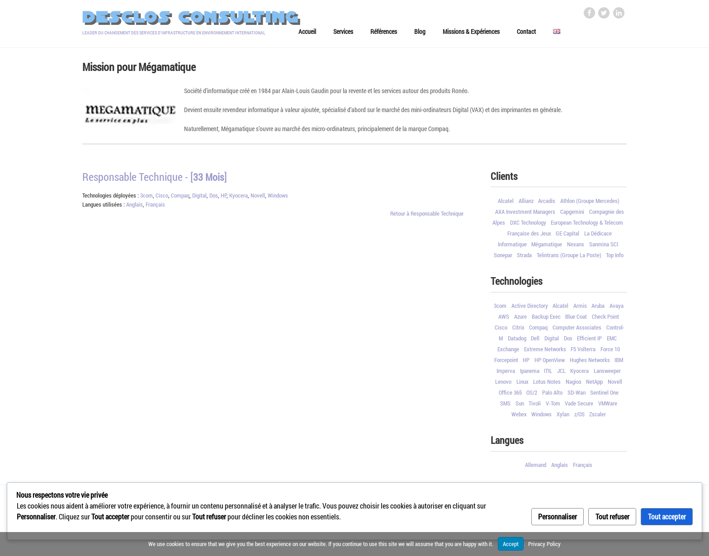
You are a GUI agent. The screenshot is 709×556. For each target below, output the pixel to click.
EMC (612, 341)
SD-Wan (576, 395)
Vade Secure (579, 406)
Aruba (598, 308)
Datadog (517, 341)
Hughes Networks (590, 363)
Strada (524, 257)
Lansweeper (607, 373)
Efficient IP (589, 341)
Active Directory (529, 308)
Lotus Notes (547, 384)
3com (146, 198)
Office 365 (510, 395)
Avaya (617, 308)
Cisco (162, 198)
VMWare (607, 406)
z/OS (579, 417)
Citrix (518, 330)
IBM (618, 363)
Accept (511, 544)
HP (224, 198)
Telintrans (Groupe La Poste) (569, 257)
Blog (419, 34)
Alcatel (506, 203)
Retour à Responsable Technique (426, 216)
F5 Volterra (583, 352)
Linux (522, 384)
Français (155, 207)
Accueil (307, 34)
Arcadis (546, 203)
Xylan (563, 417)
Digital (199, 198)
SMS (505, 406)
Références (383, 34)
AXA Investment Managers (525, 214)
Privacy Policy (544, 544)
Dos (213, 198)
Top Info (615, 257)
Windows (278, 198)
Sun (519, 406)
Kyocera (238, 198)
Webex (519, 417)
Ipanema (529, 373)
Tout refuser (612, 516)
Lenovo (503, 384)
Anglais (134, 207)
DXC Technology (528, 225)
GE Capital (567, 236)
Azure (520, 319)
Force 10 (610, 352)
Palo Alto (552, 395)
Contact (526, 34)
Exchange (508, 352)
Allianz (526, 203)
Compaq (180, 198)
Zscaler (597, 417)
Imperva (505, 373)
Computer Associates (577, 330)
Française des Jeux (529, 236)
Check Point (605, 319)
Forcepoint (506, 363)
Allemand (535, 467)
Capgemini (572, 214)
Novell (258, 198)
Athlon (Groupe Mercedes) (589, 203)
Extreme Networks (545, 352)
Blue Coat (576, 319)
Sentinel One (604, 395)
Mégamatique (546, 246)
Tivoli (535, 406)
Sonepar (503, 257)
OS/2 (531, 395)
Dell (535, 341)
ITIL (548, 373)
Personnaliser (557, 516)
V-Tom (553, 406)
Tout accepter (667, 516)
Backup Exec (546, 319)
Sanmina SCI (603, 246)
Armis (580, 308)
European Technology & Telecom (587, 225)
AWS (503, 319)
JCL (561, 373)
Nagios (573, 384)
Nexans (575, 246)
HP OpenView (549, 363)
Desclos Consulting (190, 17)
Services (343, 34)
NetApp (594, 384)
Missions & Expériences (471, 34)
